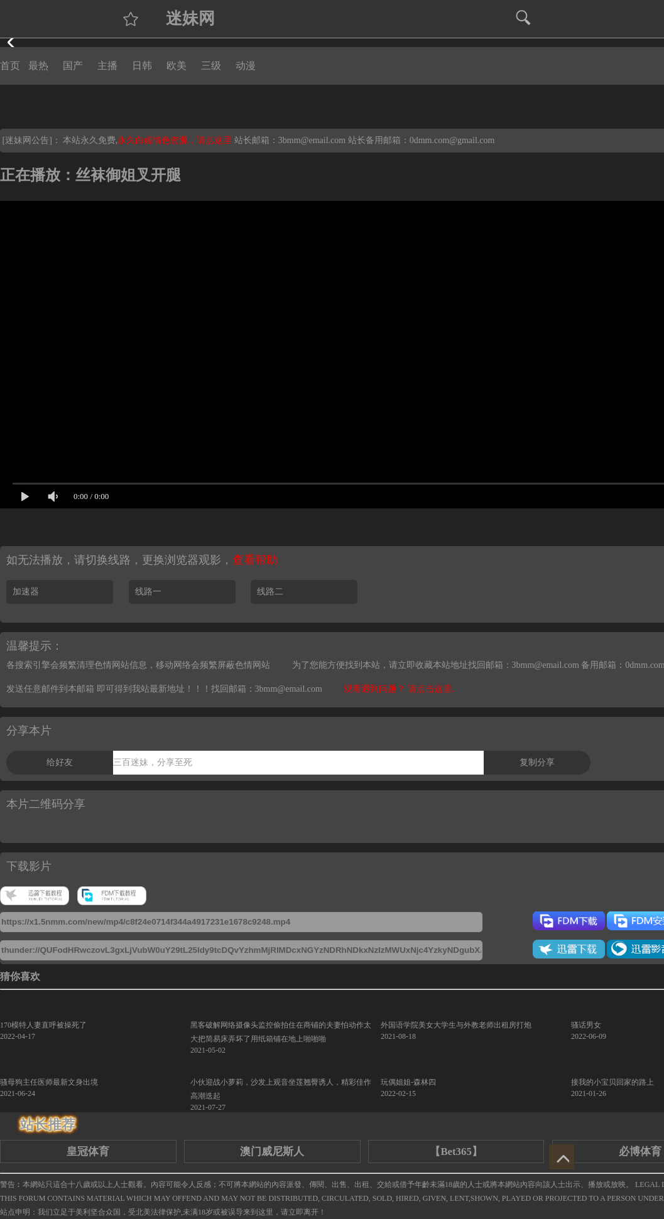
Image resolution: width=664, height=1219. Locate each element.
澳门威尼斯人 (272, 1151)
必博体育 (640, 1151)
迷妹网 (190, 18)
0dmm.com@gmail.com (452, 140)
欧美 (176, 65)
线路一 (148, 591)
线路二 (270, 591)
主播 (107, 65)
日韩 (142, 65)
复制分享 (537, 762)
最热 (38, 65)
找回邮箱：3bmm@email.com (266, 689)
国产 (73, 65)
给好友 (59, 762)
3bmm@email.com (312, 140)
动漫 (246, 65)
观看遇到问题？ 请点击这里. (399, 689)
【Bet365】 (456, 1151)
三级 (211, 65)
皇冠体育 (88, 1151)
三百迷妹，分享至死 (152, 762)
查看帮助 (255, 560)
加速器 (26, 591)
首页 (10, 65)
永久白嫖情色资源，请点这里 (175, 140)
